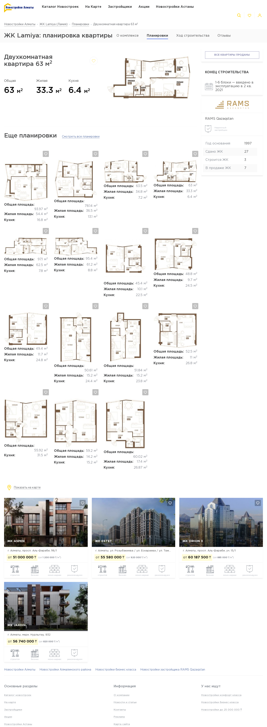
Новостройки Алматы (19, 24)
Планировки (80, 24)
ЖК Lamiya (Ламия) (53, 24)
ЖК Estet (103, 541)
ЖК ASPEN (16, 541)
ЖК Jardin (16, 625)
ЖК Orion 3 (192, 541)
